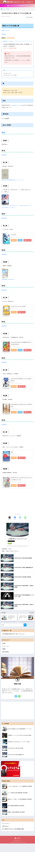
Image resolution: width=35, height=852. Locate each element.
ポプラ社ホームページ (16, 107)
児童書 (3, 657)
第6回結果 (4, 220)
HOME (17, 846)
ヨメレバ (16, 237)
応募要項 (4, 36)
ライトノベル (5, 654)
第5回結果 (4, 257)
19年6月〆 (16, 559)
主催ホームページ (6, 32)
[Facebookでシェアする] (15, 526)
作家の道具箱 (5, 660)
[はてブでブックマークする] (20, 526)
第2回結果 (4, 368)
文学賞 (9, 557)
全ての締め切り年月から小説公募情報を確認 (13, 837)
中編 (11, 559)
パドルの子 (13, 236)
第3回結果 (4, 328)
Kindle (20, 242)
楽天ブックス (15, 245)
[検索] (25, 633)
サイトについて (6, 831)
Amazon (14, 242)
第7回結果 (4, 157)
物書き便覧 (17, 3)
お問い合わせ (5, 834)
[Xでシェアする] (10, 526)
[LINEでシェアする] (25, 526)
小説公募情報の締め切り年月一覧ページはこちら (13, 642)
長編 (7, 559)
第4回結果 (4, 292)
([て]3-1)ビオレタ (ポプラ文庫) (18, 309)
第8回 (3, 134)
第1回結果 (4, 432)
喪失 (12, 460)
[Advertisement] (17, 510)
